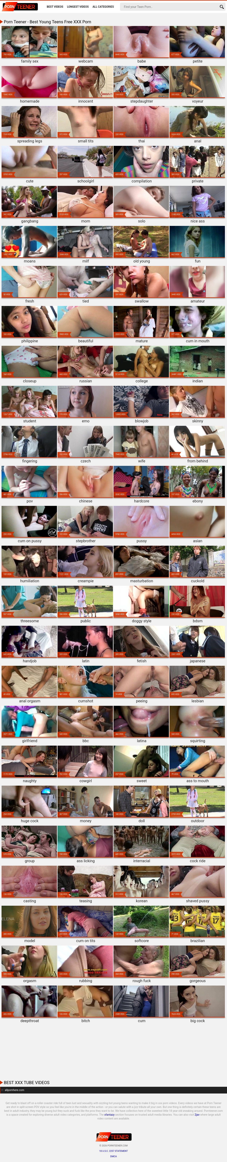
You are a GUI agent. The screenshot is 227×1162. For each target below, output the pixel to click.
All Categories (103, 6)
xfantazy (109, 1114)
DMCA (113, 1156)
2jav (197, 1114)
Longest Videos (78, 6)
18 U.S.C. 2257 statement (113, 1151)
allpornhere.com (14, 1090)
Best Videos (55, 6)
